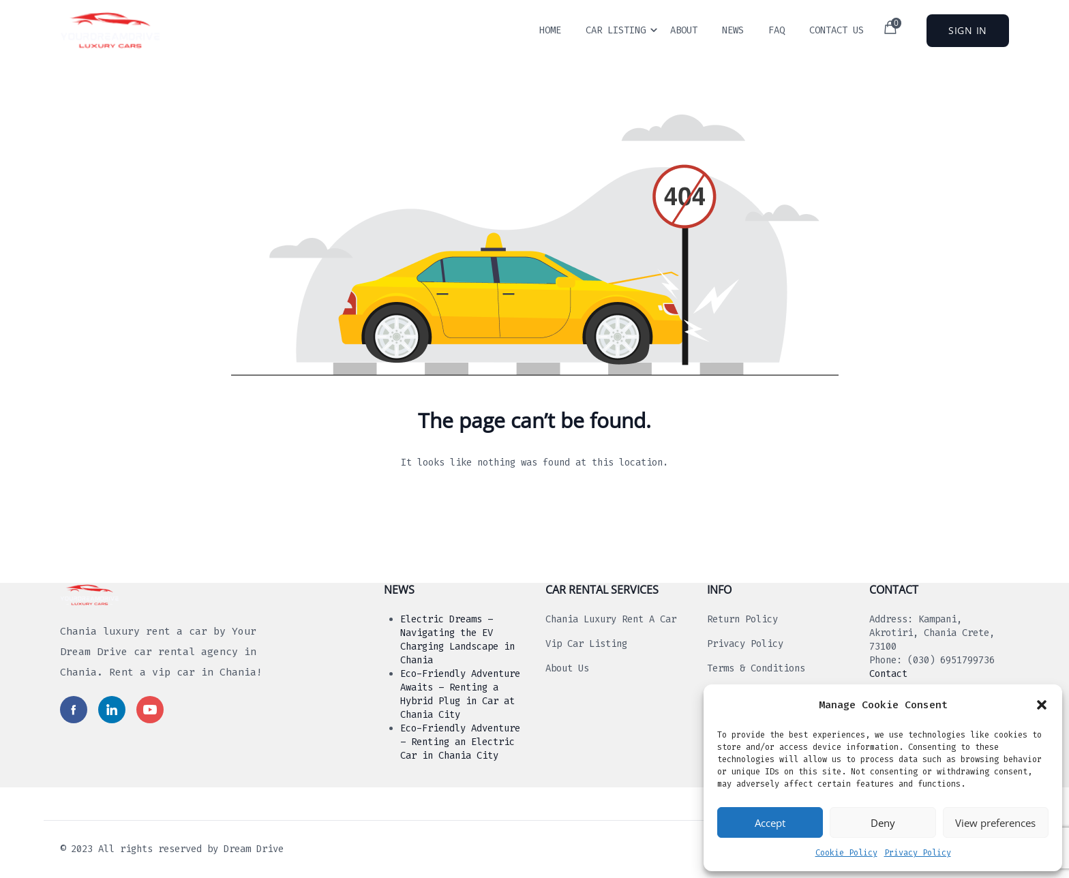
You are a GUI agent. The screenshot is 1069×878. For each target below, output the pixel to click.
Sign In (967, 30)
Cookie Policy (846, 852)
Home (550, 30)
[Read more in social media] (73, 709)
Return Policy (742, 619)
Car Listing (616, 30)
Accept (770, 823)
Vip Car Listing (586, 643)
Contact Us (836, 30)
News (733, 30)
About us (567, 668)
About (683, 30)
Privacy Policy (917, 852)
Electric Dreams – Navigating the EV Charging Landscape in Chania (457, 640)
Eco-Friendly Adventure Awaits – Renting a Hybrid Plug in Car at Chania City (460, 694)
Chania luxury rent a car (610, 619)
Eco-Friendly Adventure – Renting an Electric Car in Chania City (460, 742)
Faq (776, 30)
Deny (883, 823)
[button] (1042, 705)
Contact (888, 673)
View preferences (995, 823)
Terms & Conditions (756, 668)
